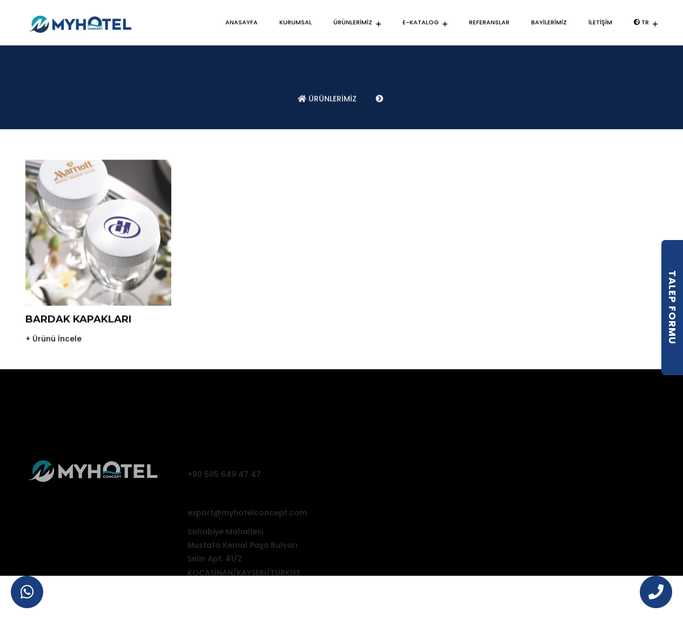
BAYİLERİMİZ (549, 22)
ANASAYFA (241, 22)
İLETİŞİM (600, 22)
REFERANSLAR (489, 22)
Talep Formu (672, 307)
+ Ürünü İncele (53, 346)
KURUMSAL (295, 22)
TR (641, 22)
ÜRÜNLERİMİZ (352, 22)
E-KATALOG (421, 22)
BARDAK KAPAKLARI (78, 326)
